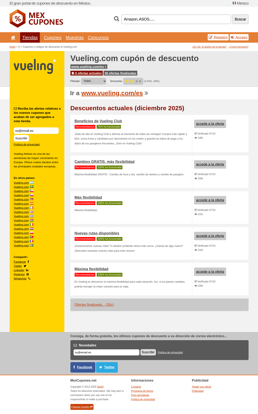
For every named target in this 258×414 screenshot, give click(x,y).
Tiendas (30, 37)
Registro (218, 37)
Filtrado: (75, 81)
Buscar (240, 19)
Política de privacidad (27, 144)
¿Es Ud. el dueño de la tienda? (209, 46)
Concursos (98, 37)
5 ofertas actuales (86, 73)
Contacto (136, 386)
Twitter (18, 266)
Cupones (53, 37)
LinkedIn (19, 270)
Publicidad (198, 391)
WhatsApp (20, 278)
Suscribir (21, 138)
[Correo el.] (106, 352)
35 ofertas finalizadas (120, 73)
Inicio (13, 46)
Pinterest (19, 274)
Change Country (82, 406)
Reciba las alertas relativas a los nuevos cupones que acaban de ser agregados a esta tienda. (37, 115)
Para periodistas (140, 395)
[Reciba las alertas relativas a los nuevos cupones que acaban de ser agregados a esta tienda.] (36, 130)
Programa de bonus (142, 391)
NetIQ (100, 386)
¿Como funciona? (239, 46)
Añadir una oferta (201, 386)
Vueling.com (21, 182)
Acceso (239, 37)
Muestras (75, 37)
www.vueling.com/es (89, 66)
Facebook (20, 261)
